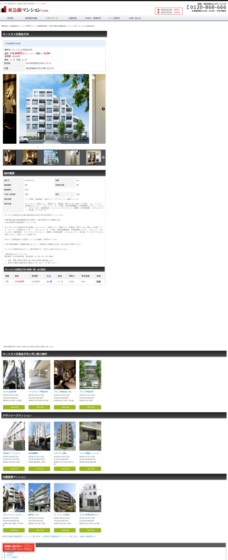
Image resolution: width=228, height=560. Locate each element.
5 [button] (57, 146)
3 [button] (47, 146)
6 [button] (63, 146)
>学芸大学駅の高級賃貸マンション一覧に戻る (20, 536)
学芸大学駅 (41, 68)
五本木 (41, 63)
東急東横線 (31, 68)
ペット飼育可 (114, 18)
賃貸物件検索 (31, 18)
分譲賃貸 (72, 18)
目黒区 (35, 63)
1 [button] (37, 146)
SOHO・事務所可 (93, 18)
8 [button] (73, 146)
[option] (54, 109)
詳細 (99, 281)
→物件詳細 (13, 407)
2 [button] (42, 146)
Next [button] (103, 108)
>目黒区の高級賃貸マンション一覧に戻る (60, 536)
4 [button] (52, 146)
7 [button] (68, 146)
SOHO (9, 555)
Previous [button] (5, 108)
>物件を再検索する (87, 536)
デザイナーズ (52, 18)
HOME (10, 18)
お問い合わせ (135, 18)
